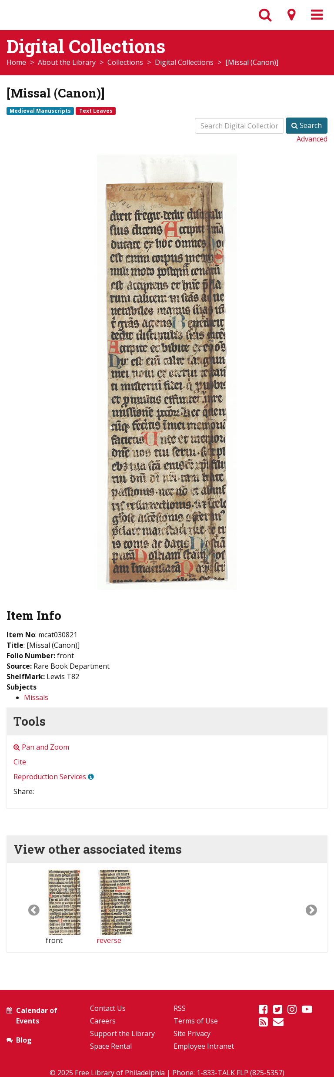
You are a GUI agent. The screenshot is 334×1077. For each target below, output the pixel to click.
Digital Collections (184, 62)
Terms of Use (196, 1021)
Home (16, 62)
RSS (180, 1008)
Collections (125, 62)
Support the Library (122, 1033)
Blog (24, 1040)
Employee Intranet (204, 1046)
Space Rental (111, 1046)
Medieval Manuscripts (40, 110)
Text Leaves (96, 110)
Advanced (312, 139)
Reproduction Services (49, 776)
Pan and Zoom (41, 747)
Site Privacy (192, 1033)
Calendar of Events (36, 1016)
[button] (26, 908)
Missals (36, 697)
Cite (19, 762)
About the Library (67, 62)
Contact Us (108, 1008)
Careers (103, 1021)
